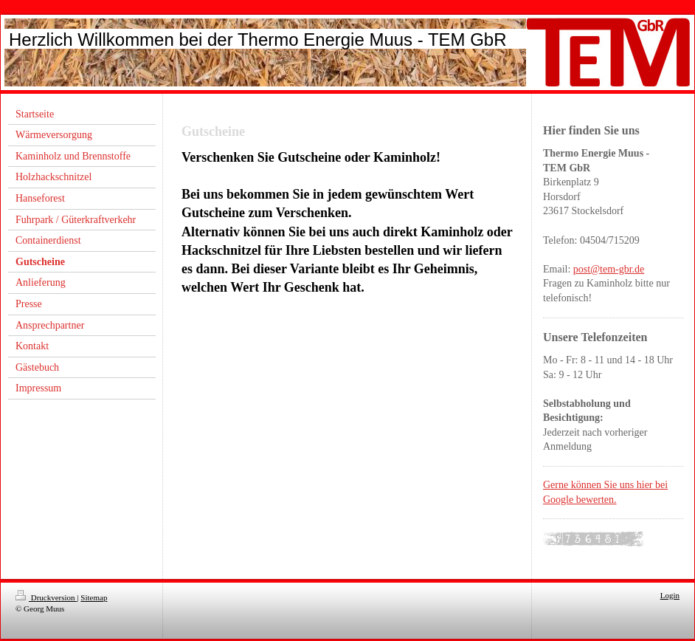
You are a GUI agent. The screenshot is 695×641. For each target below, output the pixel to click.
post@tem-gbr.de (609, 269)
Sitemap (93, 597)
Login (670, 595)
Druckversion (46, 597)
